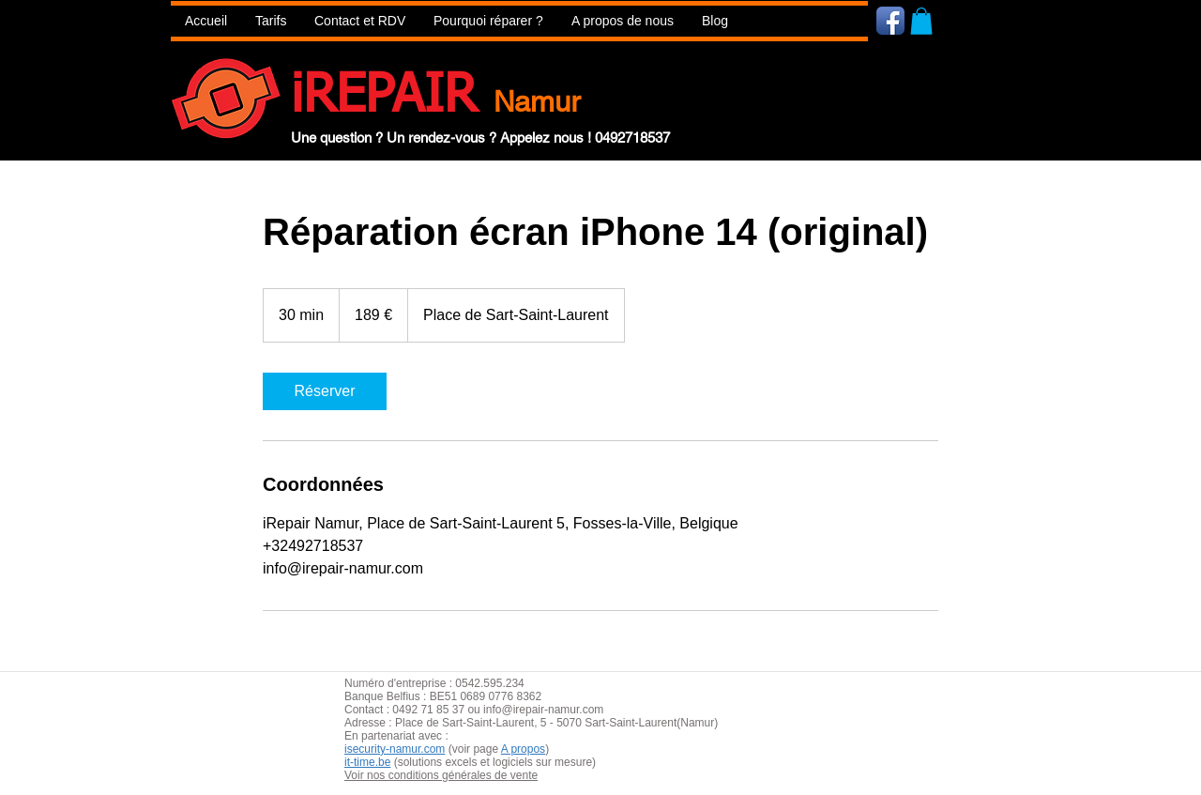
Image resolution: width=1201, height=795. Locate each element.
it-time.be (367, 762)
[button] (488, 21)
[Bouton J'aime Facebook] (1002, 19)
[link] (325, 391)
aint (483, 722)
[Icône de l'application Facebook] (890, 21)
